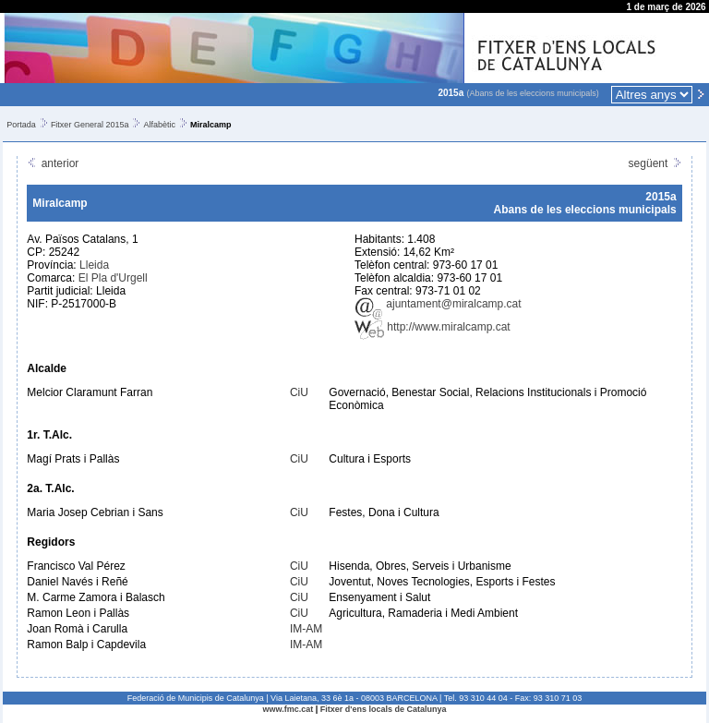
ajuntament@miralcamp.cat (438, 303)
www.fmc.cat (288, 709)
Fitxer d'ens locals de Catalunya (383, 709)
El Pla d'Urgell (113, 277)
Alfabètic (159, 124)
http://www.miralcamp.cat (432, 326)
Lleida (94, 265)
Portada (21, 124)
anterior (52, 163)
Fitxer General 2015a (90, 124)
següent (655, 163)
